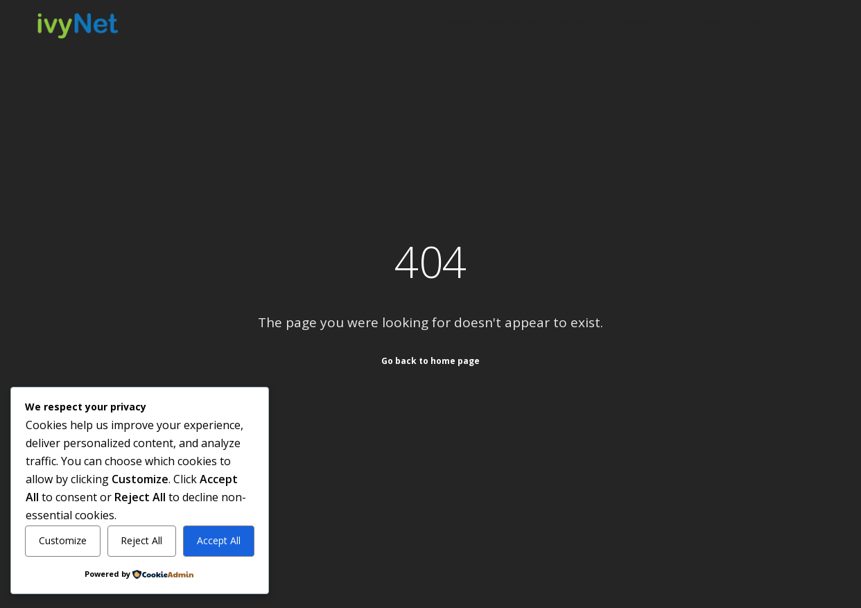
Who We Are (514, 22)
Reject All (141, 540)
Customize (63, 540)
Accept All (219, 540)
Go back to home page (430, 360)
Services (642, 22)
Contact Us (768, 22)
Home (458, 22)
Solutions (700, 22)
